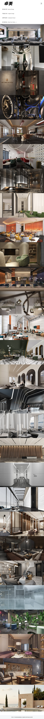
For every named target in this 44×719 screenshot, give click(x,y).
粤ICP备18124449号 (29, 717)
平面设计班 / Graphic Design (8, 13)
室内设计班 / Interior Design (8, 9)
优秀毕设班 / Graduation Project (8, 17)
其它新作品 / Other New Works (8, 22)
